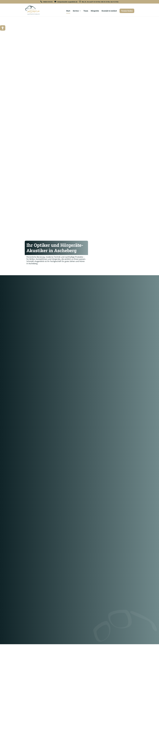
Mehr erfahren (34, 331)
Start (68, 11)
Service (76, 11)
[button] (2, 28)
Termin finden (127, 11)
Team (85, 11)
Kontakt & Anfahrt (109, 11)
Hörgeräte (95, 11)
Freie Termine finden (34, 270)
